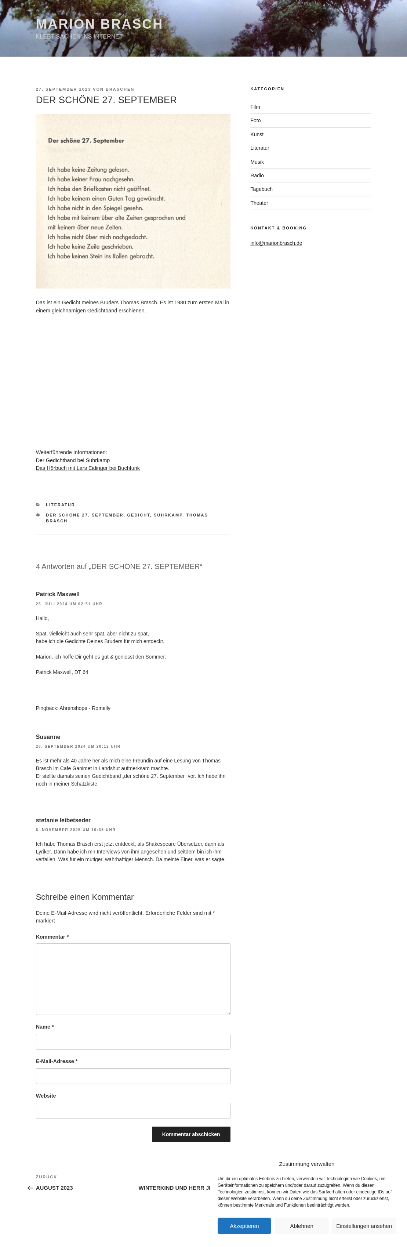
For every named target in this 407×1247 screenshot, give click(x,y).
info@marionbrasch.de (276, 243)
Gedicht (138, 515)
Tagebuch (261, 189)
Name (45, 1027)
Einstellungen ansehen (364, 1226)
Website (46, 1096)
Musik (257, 162)
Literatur (60, 505)
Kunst (257, 134)
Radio (257, 175)
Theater (259, 203)
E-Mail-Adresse (57, 1061)
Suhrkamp (168, 515)
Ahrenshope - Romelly (84, 708)
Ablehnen (301, 1226)
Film (255, 107)
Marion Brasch (99, 24)
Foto (255, 120)
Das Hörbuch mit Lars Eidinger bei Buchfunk (88, 468)
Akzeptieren (244, 1226)
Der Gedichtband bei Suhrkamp (73, 460)
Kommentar (52, 937)
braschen (120, 89)
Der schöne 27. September (84, 515)
